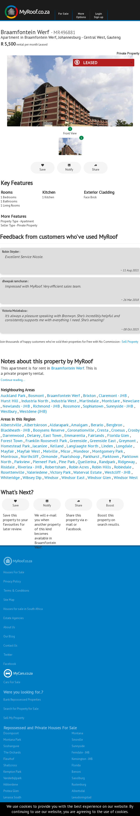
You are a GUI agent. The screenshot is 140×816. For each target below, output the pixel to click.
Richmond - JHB (46, 406)
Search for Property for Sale (21, 709)
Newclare (131, 400)
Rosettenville (12, 472)
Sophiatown (93, 406)
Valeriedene (37, 472)
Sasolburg (78, 778)
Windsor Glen (99, 477)
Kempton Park (12, 772)
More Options (81, 15)
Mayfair (7, 451)
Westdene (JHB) (33, 411)
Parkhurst (91, 456)
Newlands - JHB (16, 406)
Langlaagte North (82, 446)
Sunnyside (78, 746)
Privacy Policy (12, 581)
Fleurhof (8, 759)
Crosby (133, 430)
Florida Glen (118, 435)
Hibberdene (10, 784)
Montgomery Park (107, 451)
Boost (110, 503)
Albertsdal (78, 791)
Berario (97, 424)
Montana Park (12, 740)
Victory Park (60, 472)
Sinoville (77, 740)
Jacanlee (39, 446)
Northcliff (29, 456)
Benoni (76, 772)
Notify (69, 167)
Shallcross (10, 765)
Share (95, 167)
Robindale (122, 467)
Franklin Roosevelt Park (46, 440)
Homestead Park (15, 446)
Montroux (9, 456)
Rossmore (71, 406)
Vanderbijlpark (12, 778)
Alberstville (11, 424)
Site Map (8, 600)
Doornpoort (11, 733)
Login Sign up (98, 15)
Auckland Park (13, 395)
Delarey (33, 435)
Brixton (89, 395)
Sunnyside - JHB (119, 406)
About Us (9, 627)
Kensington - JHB (82, 759)
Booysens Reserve (48, 430)
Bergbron (114, 424)
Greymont (127, 440)
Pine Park (67, 461)
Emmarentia (74, 435)
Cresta (102, 430)
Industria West (63, 400)
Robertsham (55, 467)
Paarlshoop (70, 456)
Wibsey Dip (32, 477)
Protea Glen (11, 791)
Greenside (78, 440)
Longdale (124, 446)
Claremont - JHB (113, 395)
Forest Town (11, 440)
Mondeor (81, 451)
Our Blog (9, 636)
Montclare (111, 400)
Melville (50, 451)
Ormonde (49, 456)
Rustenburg (79, 784)
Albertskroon (35, 424)
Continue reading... (13, 380)
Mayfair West (28, 451)
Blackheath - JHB (15, 430)
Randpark (107, 461)
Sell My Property (13, 718)
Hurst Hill (9, 400)
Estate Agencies (13, 618)
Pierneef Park (44, 461)
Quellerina (87, 461)
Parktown (110, 456)
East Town (52, 435)
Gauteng (114, 37)
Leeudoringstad (81, 797)
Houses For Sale (13, 572)
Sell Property (130, 342)
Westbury (8, 411)
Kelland (56, 446)
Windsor (51, 477)
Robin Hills (101, 467)
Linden (107, 446)
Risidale (8, 467)
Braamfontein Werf (40, 37)
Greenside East (103, 440)
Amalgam (79, 424)
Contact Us (10, 645)
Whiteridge (10, 477)
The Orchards (12, 752)
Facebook (9, 664)
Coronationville (80, 430)
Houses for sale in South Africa (23, 609)
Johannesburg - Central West (81, 37)
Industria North (34, 400)
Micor (65, 451)
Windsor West (126, 477)
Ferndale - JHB (81, 752)
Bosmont (36, 395)
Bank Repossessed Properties (22, 700)
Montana (77, 733)
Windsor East (73, 477)
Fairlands (96, 435)
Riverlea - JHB (30, 467)
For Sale (63, 13)
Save (43, 167)
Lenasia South (12, 797)
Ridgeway (126, 461)
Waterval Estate (87, 472)
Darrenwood (13, 435)
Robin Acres (79, 467)
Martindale (89, 400)
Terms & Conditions (16, 591)
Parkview (22, 461)
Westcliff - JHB (117, 472)
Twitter (7, 655)
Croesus (118, 430)
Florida (76, 765)
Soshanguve (11, 746)
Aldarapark (59, 424)
